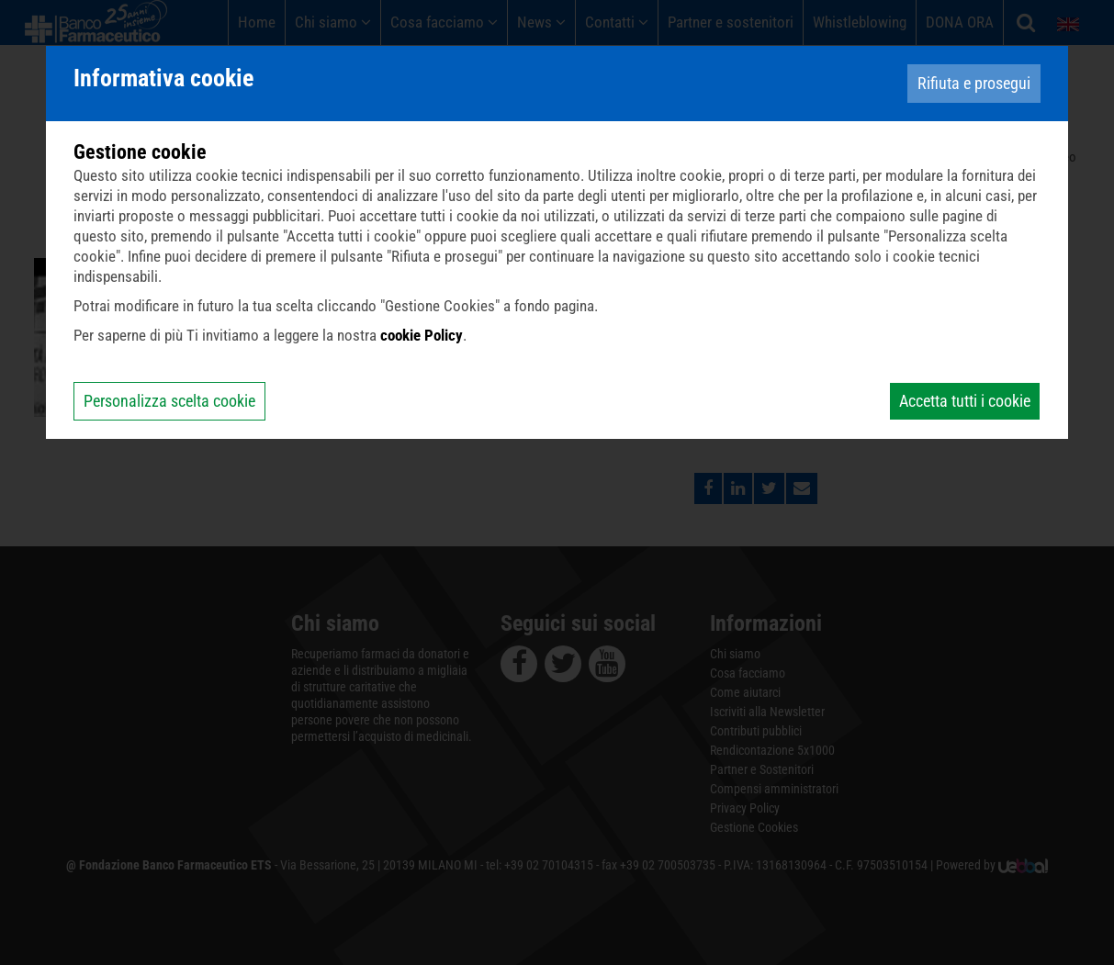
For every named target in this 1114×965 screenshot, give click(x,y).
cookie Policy (421, 335)
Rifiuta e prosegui (973, 83)
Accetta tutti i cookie (964, 400)
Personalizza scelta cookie (169, 400)
